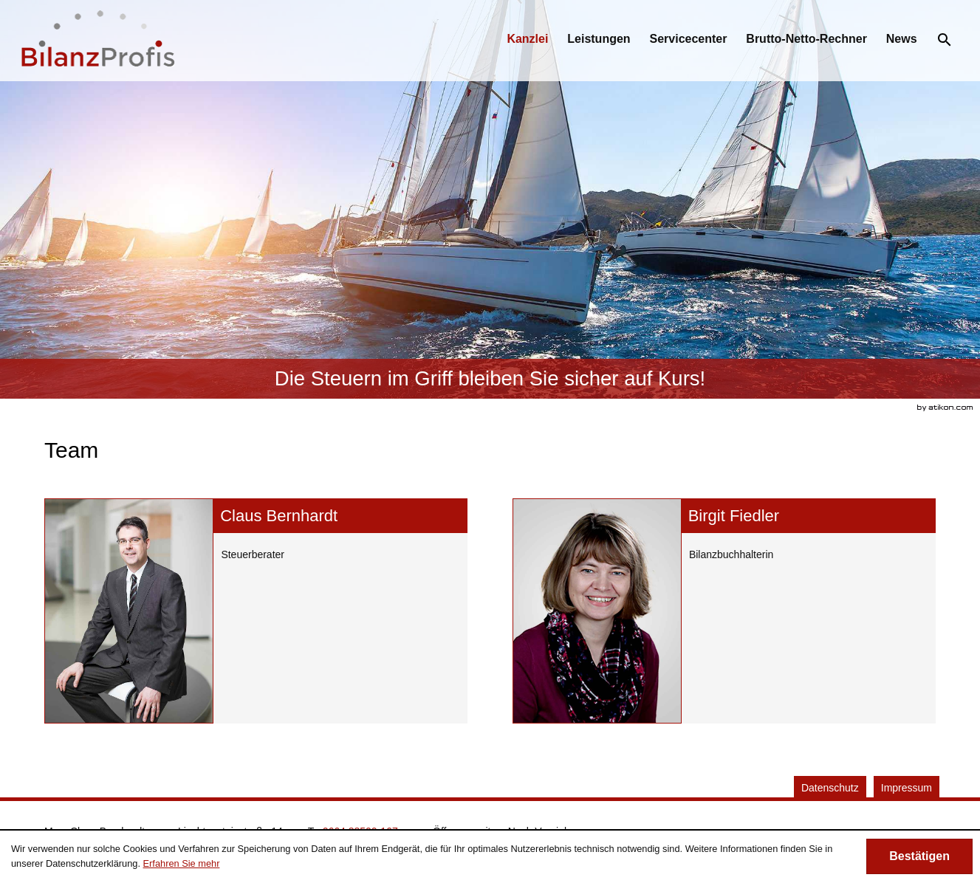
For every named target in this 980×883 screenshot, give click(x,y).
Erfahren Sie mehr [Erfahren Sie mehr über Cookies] (181, 863)
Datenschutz (830, 788)
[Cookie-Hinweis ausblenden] (919, 856)
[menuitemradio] (599, 39)
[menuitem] (527, 39)
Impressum (906, 788)
